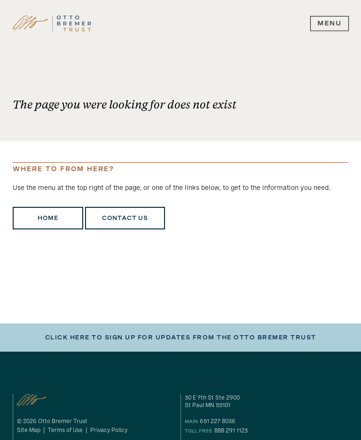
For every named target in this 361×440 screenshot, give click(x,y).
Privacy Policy (108, 430)
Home (48, 218)
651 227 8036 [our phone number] (217, 421)
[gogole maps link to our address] (266, 401)
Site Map (28, 430)
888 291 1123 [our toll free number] (231, 430)
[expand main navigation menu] (329, 23)
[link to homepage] (52, 23)
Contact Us (125, 218)
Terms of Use (65, 430)
